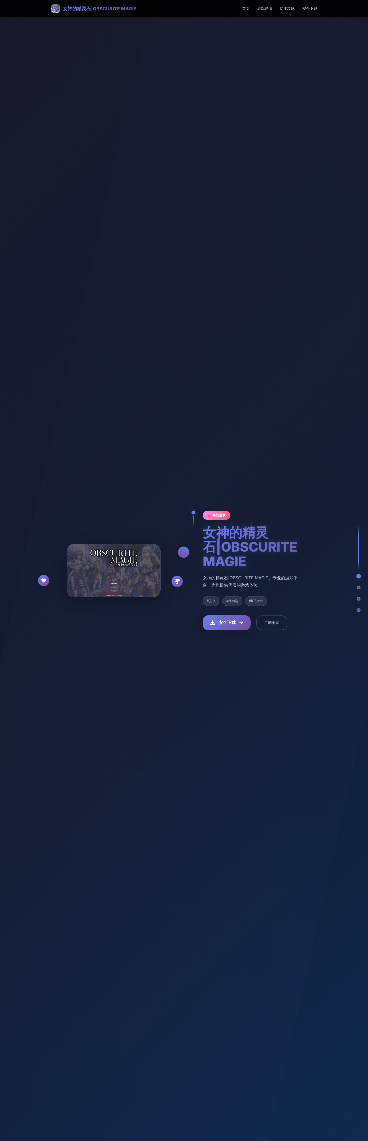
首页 (246, 8)
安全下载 (309, 8)
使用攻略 (287, 8)
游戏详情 (264, 8)
